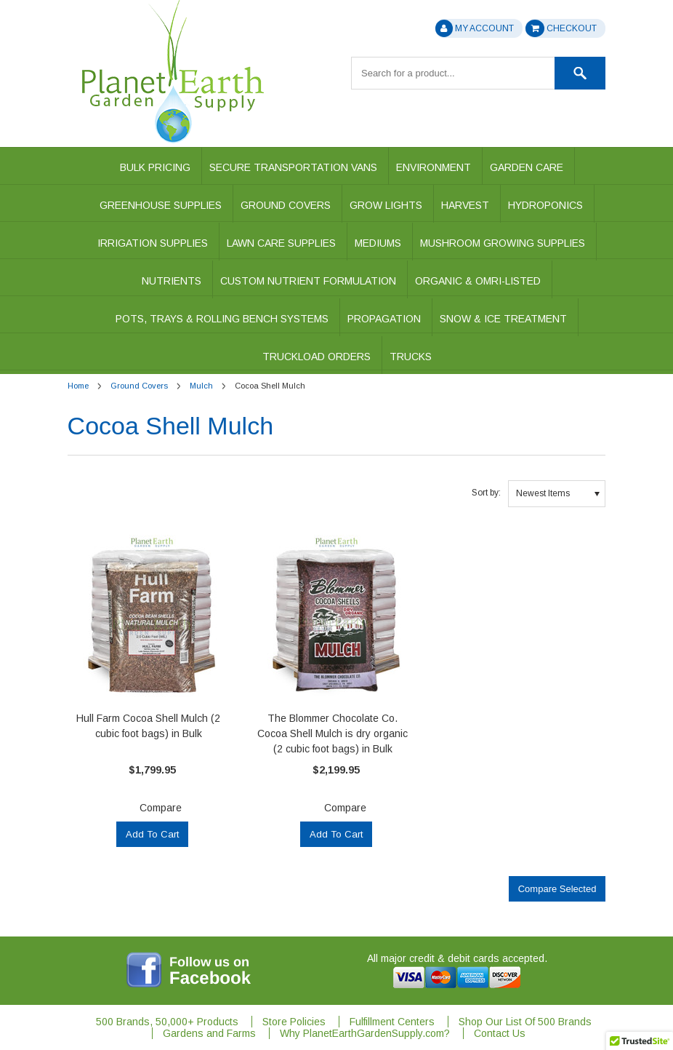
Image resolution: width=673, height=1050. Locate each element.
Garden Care (526, 167)
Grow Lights (386, 205)
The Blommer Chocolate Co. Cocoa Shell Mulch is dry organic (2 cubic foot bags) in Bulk (332, 733)
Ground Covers (286, 205)
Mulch (201, 385)
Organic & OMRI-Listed (478, 281)
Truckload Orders (316, 356)
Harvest (465, 205)
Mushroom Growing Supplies (502, 243)
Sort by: (486, 493)
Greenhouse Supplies (161, 205)
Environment (433, 167)
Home (78, 385)
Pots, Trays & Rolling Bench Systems (222, 319)
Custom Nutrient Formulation (308, 281)
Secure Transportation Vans (293, 167)
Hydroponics (545, 205)
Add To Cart (152, 834)
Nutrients (171, 281)
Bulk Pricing (155, 167)
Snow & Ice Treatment (503, 319)
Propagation (384, 319)
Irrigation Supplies (152, 243)
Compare (161, 808)
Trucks (411, 356)
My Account (474, 28)
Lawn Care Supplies (281, 243)
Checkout (561, 28)
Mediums (378, 243)
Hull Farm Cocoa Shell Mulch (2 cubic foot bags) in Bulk (148, 725)
